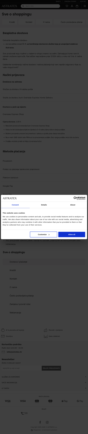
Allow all (71, 234)
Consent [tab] (15, 205)
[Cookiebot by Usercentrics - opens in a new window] (75, 198)
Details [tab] (44, 205)
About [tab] (72, 205)
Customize (43, 234)
